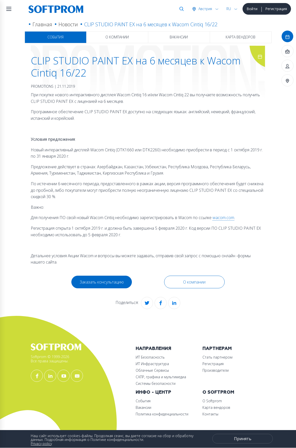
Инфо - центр (153, 392)
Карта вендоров (240, 37)
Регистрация (276, 8)
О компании (117, 37)
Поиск (180, 9)
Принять (242, 438)
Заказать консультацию (102, 282)
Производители (215, 370)
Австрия (204, 8)
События (55, 37)
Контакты (210, 414)
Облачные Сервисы (152, 370)
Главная (42, 24)
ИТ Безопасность (150, 357)
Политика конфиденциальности (162, 414)
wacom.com (223, 217)
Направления (153, 348)
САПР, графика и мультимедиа (161, 376)
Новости (68, 24)
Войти (252, 8)
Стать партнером (217, 357)
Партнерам (217, 348)
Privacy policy (41, 443)
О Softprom (218, 392)
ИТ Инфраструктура (152, 363)
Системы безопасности (155, 383)
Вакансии (179, 37)
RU (228, 8)
